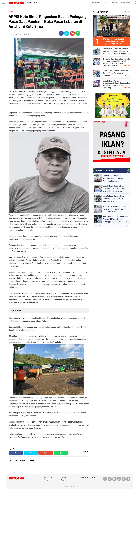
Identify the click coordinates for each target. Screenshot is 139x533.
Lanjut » (126, 226)
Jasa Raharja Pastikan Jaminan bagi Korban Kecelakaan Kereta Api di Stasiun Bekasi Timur (115, 51)
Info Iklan (46, 480)
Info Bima (76, 486)
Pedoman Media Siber (87, 478)
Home (11, 12)
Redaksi (63, 478)
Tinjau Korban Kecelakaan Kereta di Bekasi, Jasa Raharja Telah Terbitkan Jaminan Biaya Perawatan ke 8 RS (116, 62)
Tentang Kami (47, 478)
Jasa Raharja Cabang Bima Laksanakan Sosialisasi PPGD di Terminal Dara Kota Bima (115, 188)
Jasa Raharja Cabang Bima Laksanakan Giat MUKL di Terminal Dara (113, 198)
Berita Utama (94, 3)
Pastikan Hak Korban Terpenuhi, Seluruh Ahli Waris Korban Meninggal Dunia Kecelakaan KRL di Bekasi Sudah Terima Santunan (116, 219)
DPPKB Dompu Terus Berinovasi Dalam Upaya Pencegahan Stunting (115, 73)
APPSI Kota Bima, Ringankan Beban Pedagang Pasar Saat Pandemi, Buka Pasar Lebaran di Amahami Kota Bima (48, 21)
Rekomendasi (125, 3)
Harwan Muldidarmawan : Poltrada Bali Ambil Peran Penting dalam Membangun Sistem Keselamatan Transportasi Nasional (114, 178)
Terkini (105, 3)
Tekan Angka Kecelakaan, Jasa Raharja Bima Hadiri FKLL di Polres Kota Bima (115, 209)
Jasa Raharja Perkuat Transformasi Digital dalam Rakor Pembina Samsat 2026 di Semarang (116, 84)
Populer (114, 3)
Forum (63, 480)
